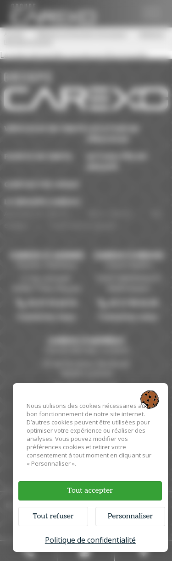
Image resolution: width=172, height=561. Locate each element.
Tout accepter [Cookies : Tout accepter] (90, 490)
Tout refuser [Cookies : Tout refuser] (53, 516)
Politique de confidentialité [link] (90, 540)
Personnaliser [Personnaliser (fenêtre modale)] (130, 516)
